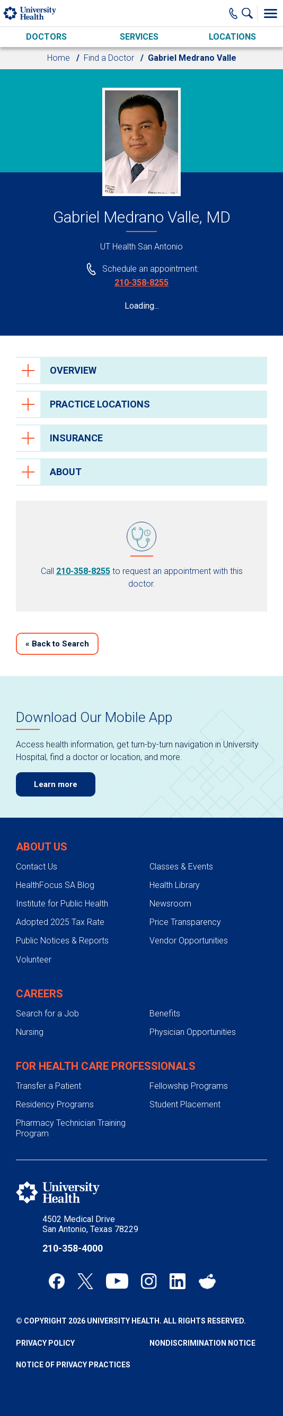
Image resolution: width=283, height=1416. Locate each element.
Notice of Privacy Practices (73, 1365)
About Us (41, 846)
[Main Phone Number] (233, 13)
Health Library (174, 885)
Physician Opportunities (192, 1032)
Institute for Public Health (62, 904)
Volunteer (33, 960)
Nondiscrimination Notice (202, 1343)
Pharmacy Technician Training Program (71, 1128)
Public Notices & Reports (62, 941)
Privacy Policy (45, 1343)
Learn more (55, 784)
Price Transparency (185, 922)
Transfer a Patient (48, 1086)
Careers (39, 993)
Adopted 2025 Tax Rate (60, 922)
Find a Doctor (109, 58)
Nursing (29, 1032)
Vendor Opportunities (188, 941)
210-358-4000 (72, 1248)
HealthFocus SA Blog (55, 885)
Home (58, 58)
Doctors (46, 37)
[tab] (141, 370)
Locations (232, 37)
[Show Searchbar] (250, 13)
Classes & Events (181, 867)
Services (139, 37)
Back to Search (57, 644)
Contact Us (36, 867)
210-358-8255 (141, 282)
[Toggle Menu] (270, 13)
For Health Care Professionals (106, 1066)
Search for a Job (47, 1013)
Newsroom (170, 904)
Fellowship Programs (188, 1086)
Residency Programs (55, 1104)
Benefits (164, 1013)
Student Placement (184, 1104)
